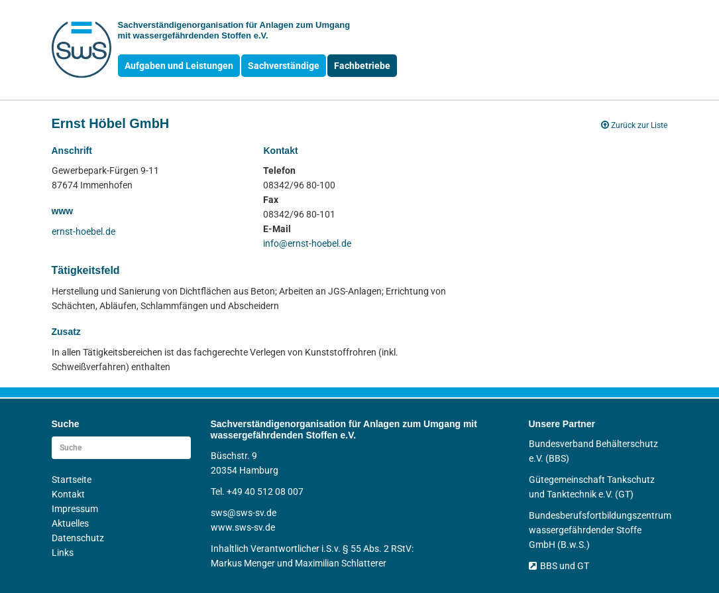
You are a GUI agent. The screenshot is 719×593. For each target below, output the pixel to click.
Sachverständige (283, 65)
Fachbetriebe (362, 65)
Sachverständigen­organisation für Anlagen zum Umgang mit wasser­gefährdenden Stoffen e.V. (234, 30)
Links (63, 552)
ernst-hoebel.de (83, 231)
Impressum (75, 508)
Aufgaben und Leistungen (179, 65)
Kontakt (68, 494)
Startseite (71, 479)
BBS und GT (559, 565)
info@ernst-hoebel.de (307, 243)
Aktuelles (70, 523)
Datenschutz (78, 538)
